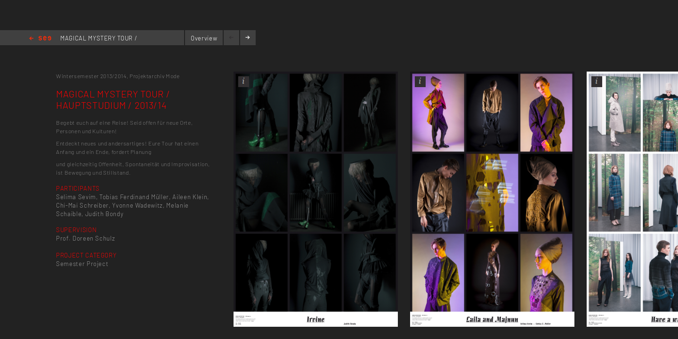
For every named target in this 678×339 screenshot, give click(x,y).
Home (40, 38)
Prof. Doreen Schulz (85, 238)
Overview (204, 38)
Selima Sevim (76, 197)
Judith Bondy (104, 214)
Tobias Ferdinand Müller (134, 197)
